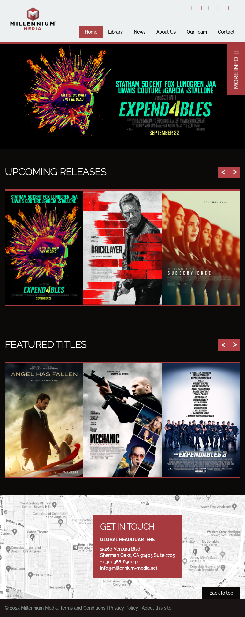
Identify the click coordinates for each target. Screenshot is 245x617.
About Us (166, 31)
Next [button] (234, 172)
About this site (156, 608)
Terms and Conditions (82, 608)
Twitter (192, 8)
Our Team (197, 31)
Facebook (218, 8)
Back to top (221, 593)
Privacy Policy (123, 608)
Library (115, 31)
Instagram (201, 8)
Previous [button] (223, 172)
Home (91, 31)
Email (228, 8)
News (139, 31)
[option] (122, 96)
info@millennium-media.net (128, 568)
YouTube (209, 8)
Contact (226, 31)
